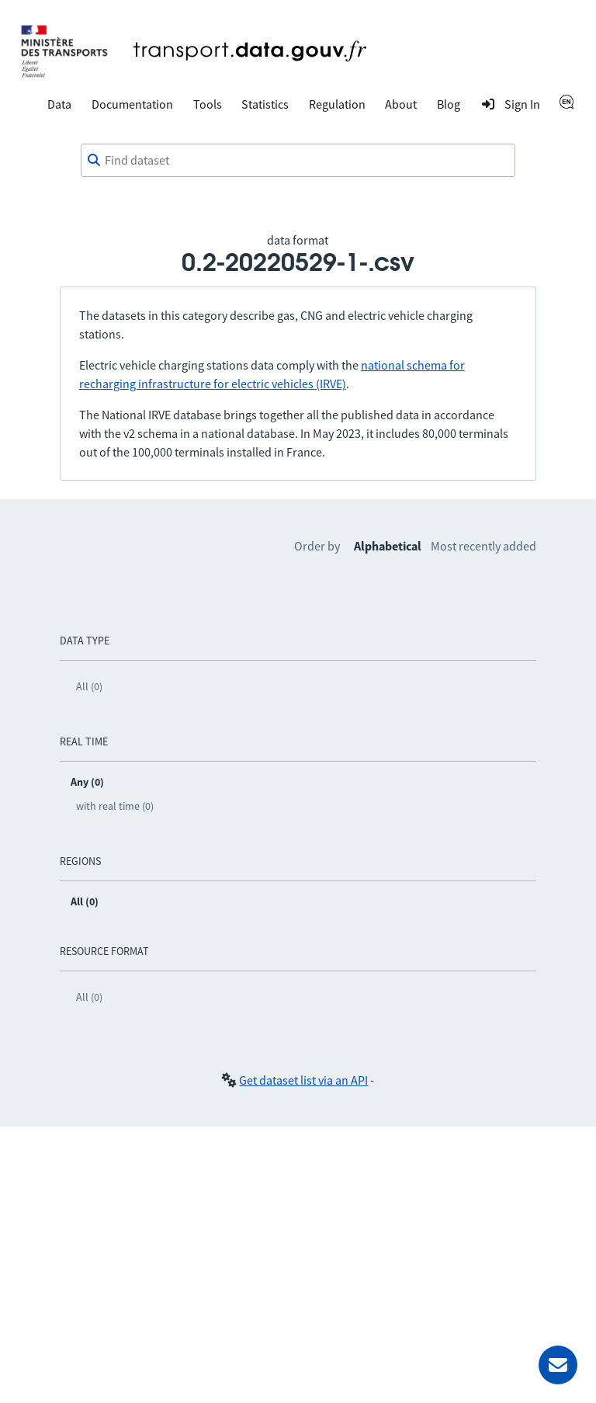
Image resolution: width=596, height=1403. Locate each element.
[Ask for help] (558, 1365)
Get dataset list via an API (303, 1080)
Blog (448, 104)
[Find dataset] (298, 161)
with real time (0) (115, 806)
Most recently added (483, 546)
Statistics (265, 104)
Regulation (337, 104)
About (401, 104)
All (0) (89, 686)
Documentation (132, 104)
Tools (207, 104)
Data (59, 104)
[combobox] (298, 161)
